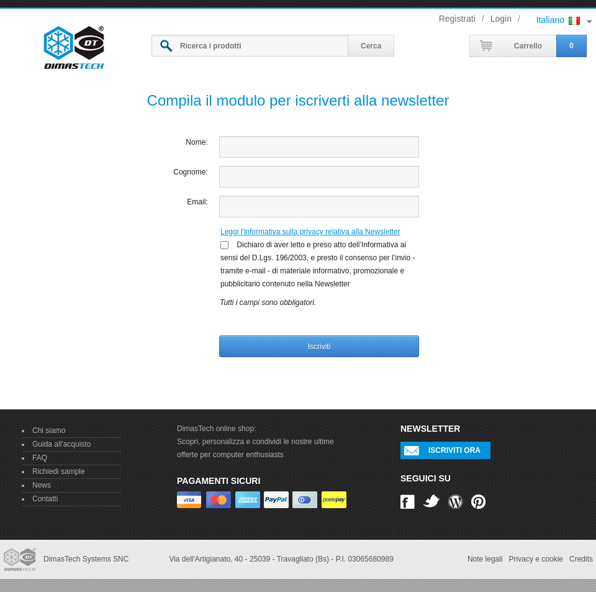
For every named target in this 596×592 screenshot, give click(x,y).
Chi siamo (48, 430)
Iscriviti (319, 346)
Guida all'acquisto (61, 444)
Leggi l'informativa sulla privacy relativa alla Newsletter (310, 231)
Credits (581, 559)
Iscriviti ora (454, 450)
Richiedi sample (58, 471)
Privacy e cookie (536, 559)
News (41, 485)
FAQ (39, 457)
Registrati (457, 19)
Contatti (45, 498)
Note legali (485, 559)
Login (501, 19)
